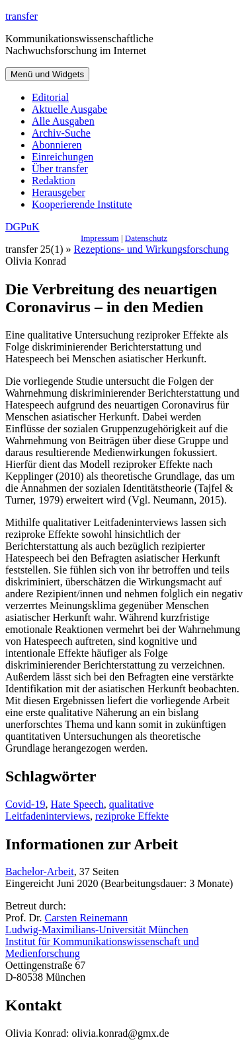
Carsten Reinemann (86, 917)
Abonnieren (57, 144)
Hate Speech (76, 804)
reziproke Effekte (132, 816)
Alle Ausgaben (63, 121)
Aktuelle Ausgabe (69, 109)
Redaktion (53, 180)
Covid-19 (25, 804)
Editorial (50, 97)
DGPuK (22, 226)
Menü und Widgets (47, 74)
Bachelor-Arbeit (39, 871)
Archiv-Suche (61, 133)
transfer (21, 16)
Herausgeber (58, 192)
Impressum (100, 238)
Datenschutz (146, 238)
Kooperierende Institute (82, 204)
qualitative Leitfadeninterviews (79, 810)
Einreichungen (62, 156)
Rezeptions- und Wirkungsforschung (151, 249)
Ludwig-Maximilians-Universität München (96, 929)
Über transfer (60, 168)
